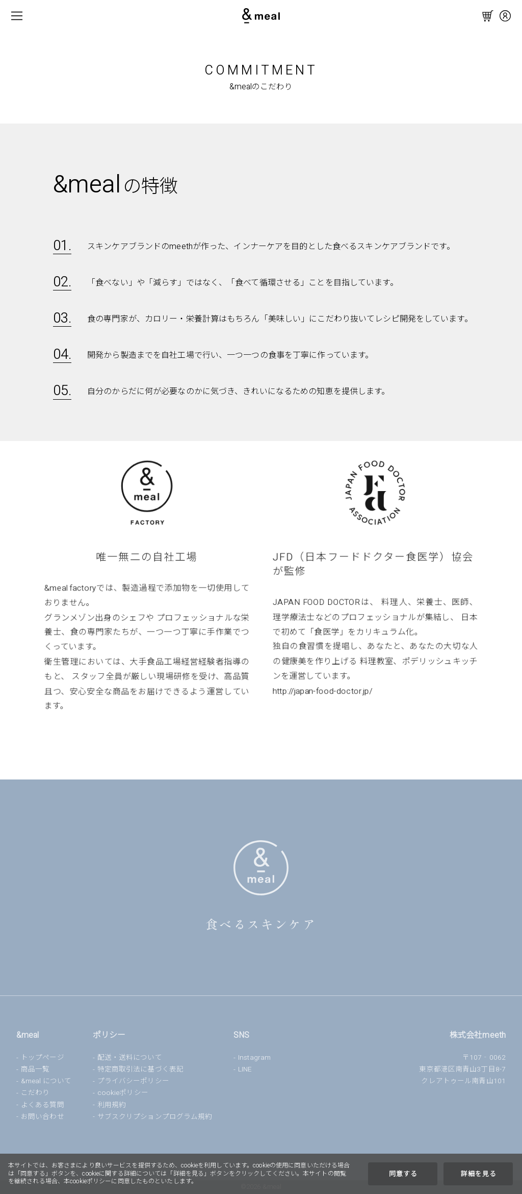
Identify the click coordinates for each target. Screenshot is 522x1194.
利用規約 (111, 1105)
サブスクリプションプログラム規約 (155, 1117)
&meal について (46, 1081)
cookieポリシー (122, 1093)
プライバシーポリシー (133, 1081)
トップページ (42, 1058)
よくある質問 (42, 1105)
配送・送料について (129, 1058)
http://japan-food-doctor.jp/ (321, 689)
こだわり (35, 1093)
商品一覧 (35, 1069)
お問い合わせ (42, 1117)
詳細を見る (479, 1174)
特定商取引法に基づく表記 (140, 1069)
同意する (403, 1174)
